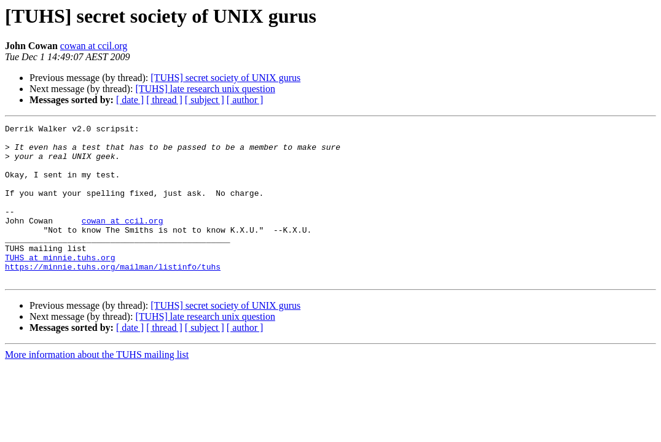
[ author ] (245, 100)
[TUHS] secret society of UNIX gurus (225, 77)
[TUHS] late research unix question (205, 88)
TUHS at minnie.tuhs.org (60, 284)
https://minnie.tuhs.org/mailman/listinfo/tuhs (113, 295)
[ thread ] (164, 100)
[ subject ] (204, 100)
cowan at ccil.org (93, 46)
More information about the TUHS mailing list (97, 386)
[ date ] (130, 100)
